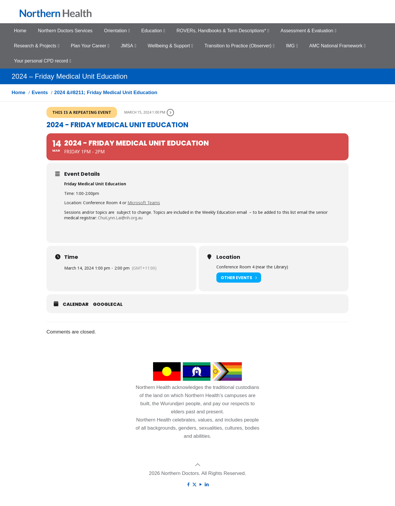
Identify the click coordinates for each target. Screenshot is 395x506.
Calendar (76, 304)
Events (40, 92)
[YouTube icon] (200, 484)
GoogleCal (108, 304)
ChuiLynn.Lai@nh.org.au (120, 217)
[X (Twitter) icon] (194, 484)
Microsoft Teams (144, 202)
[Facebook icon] (188, 484)
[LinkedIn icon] (206, 484)
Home (18, 92)
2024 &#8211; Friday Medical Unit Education (105, 92)
